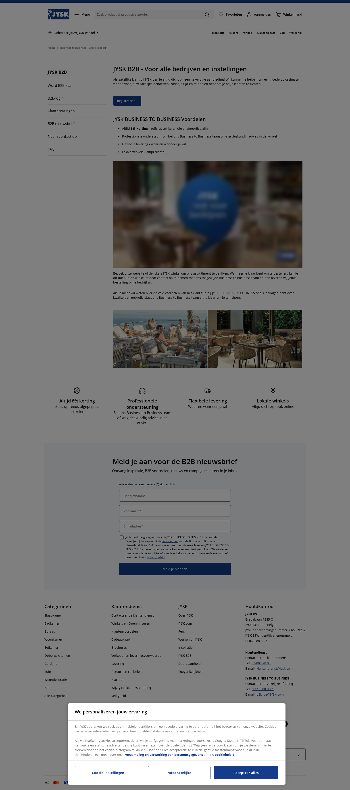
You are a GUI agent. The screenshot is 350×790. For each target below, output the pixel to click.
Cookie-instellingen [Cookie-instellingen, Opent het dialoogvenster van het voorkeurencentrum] (108, 773)
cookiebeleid (224, 754)
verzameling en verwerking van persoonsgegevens (164, 754)
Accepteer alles (246, 773)
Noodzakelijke (179, 773)
